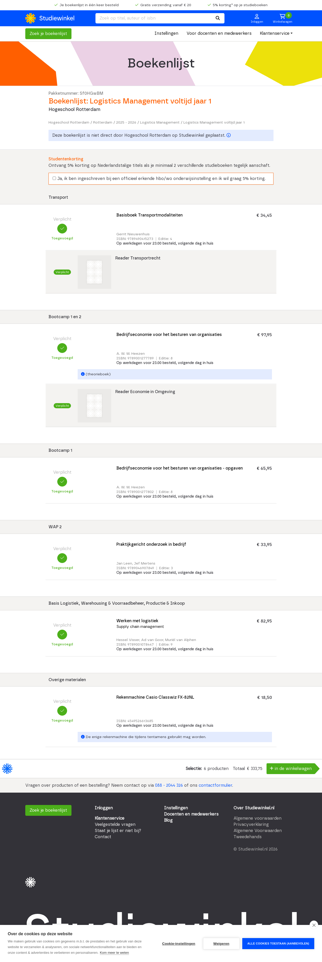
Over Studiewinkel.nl (254, 808)
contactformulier (215, 785)
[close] (314, 925)
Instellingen (166, 33)
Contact (103, 837)
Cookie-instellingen (178, 944)
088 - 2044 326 (169, 785)
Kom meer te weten (114, 953)
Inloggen (104, 808)
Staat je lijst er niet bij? (118, 831)
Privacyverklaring (251, 824)
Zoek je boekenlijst (48, 34)
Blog (168, 820)
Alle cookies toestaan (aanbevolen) (278, 943)
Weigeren (221, 944)
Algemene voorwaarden (257, 818)
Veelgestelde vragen (115, 824)
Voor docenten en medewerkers (219, 33)
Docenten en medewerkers (191, 814)
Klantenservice (274, 33)
